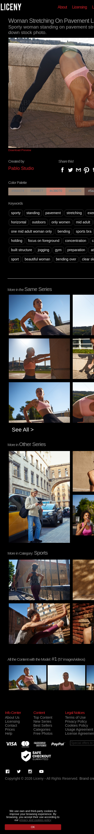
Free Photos (42, 733)
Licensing (79, 7)
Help (8, 733)
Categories (41, 729)
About (62, 7)
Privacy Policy (76, 721)
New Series (42, 721)
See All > (23, 430)
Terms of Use (75, 717)
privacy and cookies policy (35, 819)
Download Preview (19, 150)
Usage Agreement (79, 729)
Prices (10, 729)
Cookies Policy (76, 725)
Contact (11, 725)
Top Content (42, 717)
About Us (12, 717)
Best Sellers (42, 725)
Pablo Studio (21, 168)
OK (33, 826)
